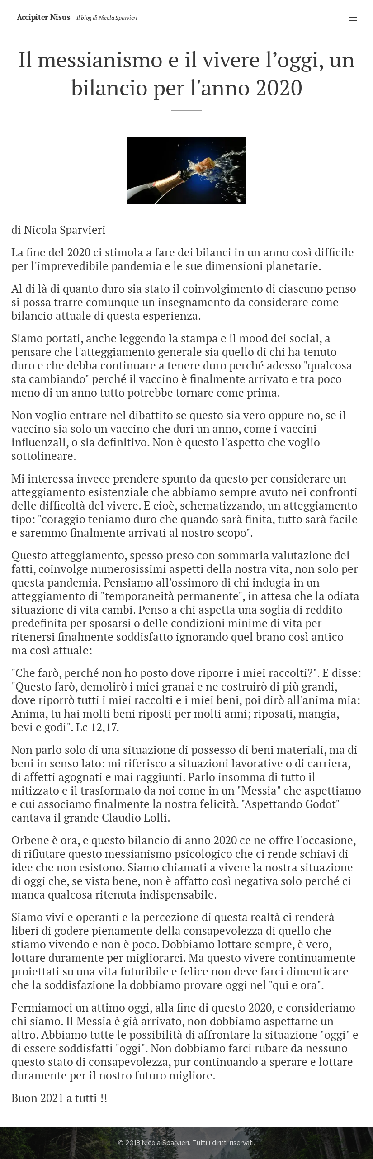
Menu (353, 17)
